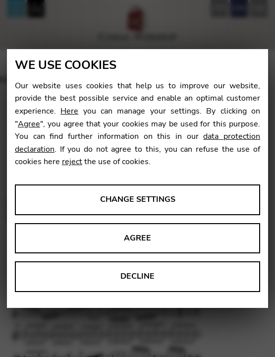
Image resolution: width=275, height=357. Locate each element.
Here (69, 111)
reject (72, 161)
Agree (29, 124)
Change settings (137, 199)
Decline (137, 276)
